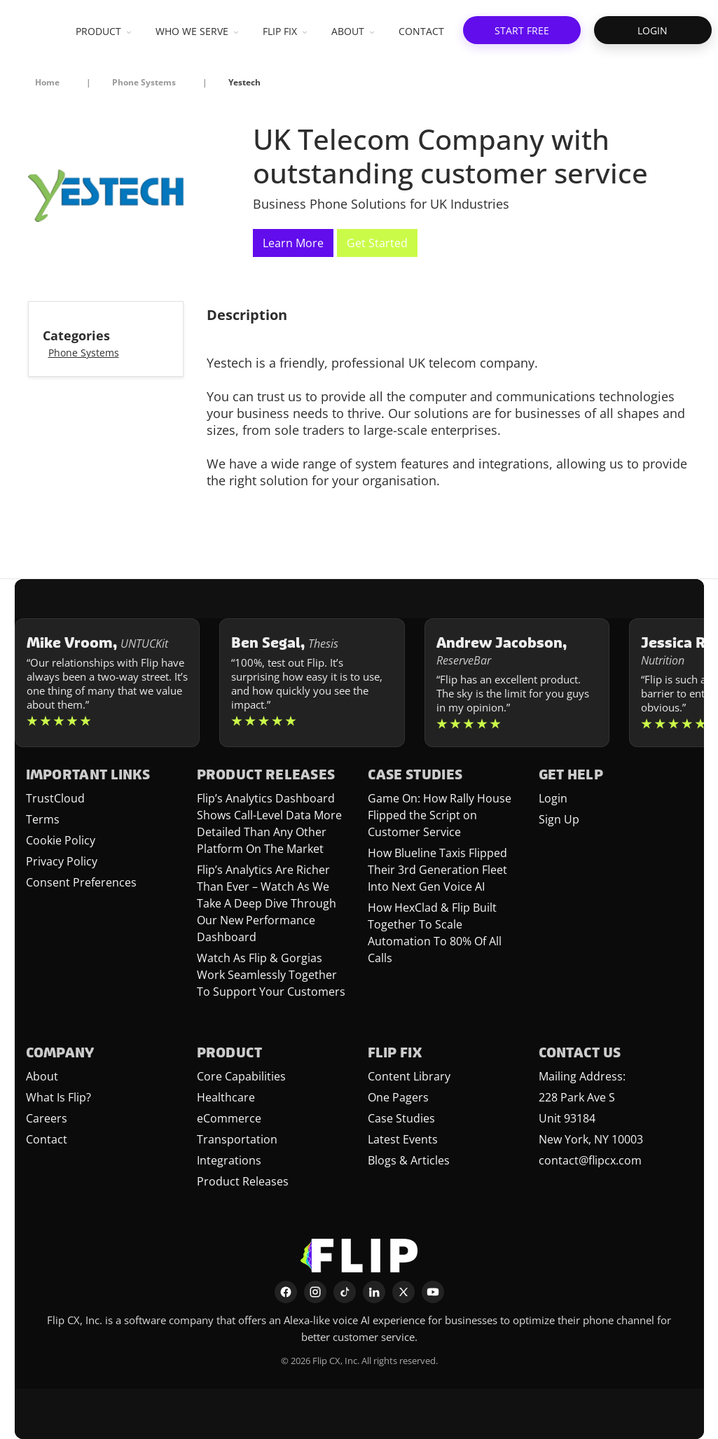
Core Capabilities (241, 1076)
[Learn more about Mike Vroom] (107, 682)
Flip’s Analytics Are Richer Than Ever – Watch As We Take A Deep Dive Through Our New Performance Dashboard (266, 903)
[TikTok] (344, 1292)
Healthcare (226, 1097)
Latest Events (403, 1139)
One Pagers (398, 1097)
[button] (522, 30)
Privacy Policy (61, 861)
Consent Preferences (81, 882)
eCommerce (229, 1118)
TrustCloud (55, 798)
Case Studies (401, 1118)
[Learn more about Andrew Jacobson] (517, 682)
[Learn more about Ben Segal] (312, 682)
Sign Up (559, 819)
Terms (43, 819)
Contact (46, 1139)
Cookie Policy (60, 840)
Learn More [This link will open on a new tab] (293, 243)
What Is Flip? (58, 1097)
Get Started (377, 243)
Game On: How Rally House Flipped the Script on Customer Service (439, 815)
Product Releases (243, 1181)
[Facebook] (286, 1292)
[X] (403, 1292)
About (42, 1076)
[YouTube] (433, 1292)
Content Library (409, 1076)
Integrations (229, 1160)
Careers (46, 1118)
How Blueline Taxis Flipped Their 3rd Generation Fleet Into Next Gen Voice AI (437, 869)
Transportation (237, 1139)
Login (553, 798)
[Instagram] (315, 1292)
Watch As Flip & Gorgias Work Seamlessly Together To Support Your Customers (271, 974)
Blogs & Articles (409, 1160)
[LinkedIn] (374, 1292)
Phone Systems (83, 352)
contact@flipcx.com (590, 1160)
